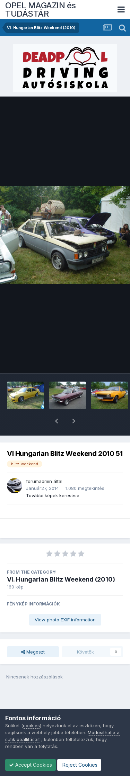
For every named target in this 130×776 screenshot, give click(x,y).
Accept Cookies (30, 765)
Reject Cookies (79, 765)
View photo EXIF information (65, 601)
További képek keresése (52, 477)
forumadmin (39, 463)
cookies (31, 725)
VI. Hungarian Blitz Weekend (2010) (61, 561)
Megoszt (33, 634)
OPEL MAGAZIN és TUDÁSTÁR (40, 9)
